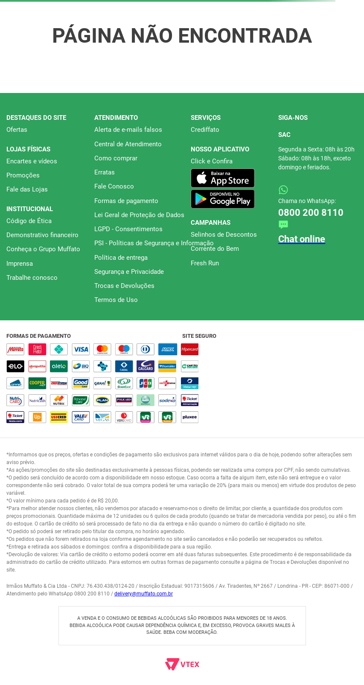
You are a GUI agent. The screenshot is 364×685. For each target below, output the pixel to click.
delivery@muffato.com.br (143, 594)
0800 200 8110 (311, 212)
